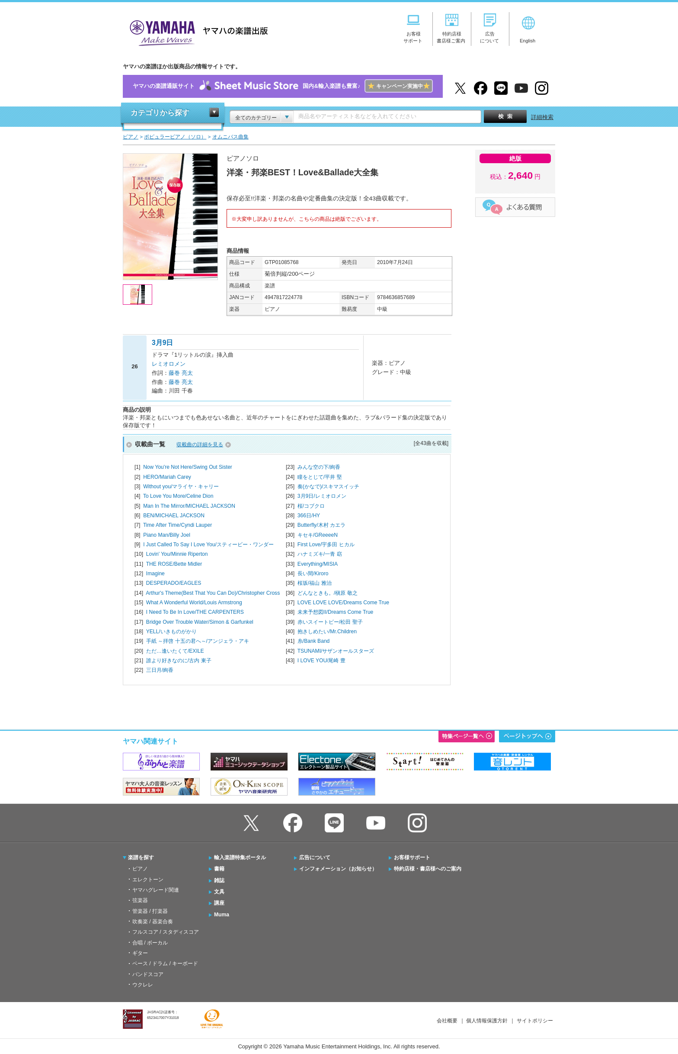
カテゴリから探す (160, 113)
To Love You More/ (178, 496)
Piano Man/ (166, 535)
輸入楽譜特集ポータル (240, 857)
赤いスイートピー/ (330, 622)
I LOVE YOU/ (321, 661)
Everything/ (317, 564)
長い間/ (313, 574)
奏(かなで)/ (328, 486)
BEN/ (174, 515)
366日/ (308, 515)
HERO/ (167, 477)
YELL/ (171, 632)
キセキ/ (317, 535)
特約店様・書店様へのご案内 (427, 869)
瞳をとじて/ (319, 477)
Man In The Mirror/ (189, 506)
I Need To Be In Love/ (195, 612)
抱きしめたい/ (327, 632)
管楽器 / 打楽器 (150, 911)
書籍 (219, 869)
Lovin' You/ (177, 554)
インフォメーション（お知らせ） (338, 869)
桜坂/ (314, 583)
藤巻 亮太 (181, 373)
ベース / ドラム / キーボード (165, 964)
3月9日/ (321, 496)
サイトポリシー (535, 1021)
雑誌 (219, 880)
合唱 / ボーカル (150, 943)
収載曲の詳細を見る (199, 445)
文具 (219, 892)
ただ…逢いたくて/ (175, 651)
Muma (221, 915)
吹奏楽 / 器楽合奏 (152, 922)
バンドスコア (147, 974)
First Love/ (326, 545)
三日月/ (159, 670)
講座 (219, 903)
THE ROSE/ (174, 564)
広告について (314, 857)
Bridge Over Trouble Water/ (199, 622)
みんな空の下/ (318, 467)
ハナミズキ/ (319, 554)
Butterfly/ (321, 525)
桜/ (311, 506)
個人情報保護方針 (487, 1021)
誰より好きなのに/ (178, 661)
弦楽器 (140, 900)
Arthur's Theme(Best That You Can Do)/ (213, 593)
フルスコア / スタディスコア (165, 932)
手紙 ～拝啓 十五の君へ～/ (197, 641)
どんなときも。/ (327, 593)
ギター (140, 953)
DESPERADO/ (173, 583)
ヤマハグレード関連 (155, 890)
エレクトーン (147, 880)
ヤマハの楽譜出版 (196, 32)
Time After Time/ (177, 525)
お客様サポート (412, 857)
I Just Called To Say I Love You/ (208, 545)
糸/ (313, 641)
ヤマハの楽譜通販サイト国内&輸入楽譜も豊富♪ (282, 86)
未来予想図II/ (335, 612)
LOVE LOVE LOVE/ (343, 603)
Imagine (155, 574)
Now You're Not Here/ (187, 467)
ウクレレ (142, 985)
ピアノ (140, 869)
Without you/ (181, 486)
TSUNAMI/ (335, 651)
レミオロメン (168, 364)
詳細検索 (542, 117)
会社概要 (447, 1021)
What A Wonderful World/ (194, 603)
